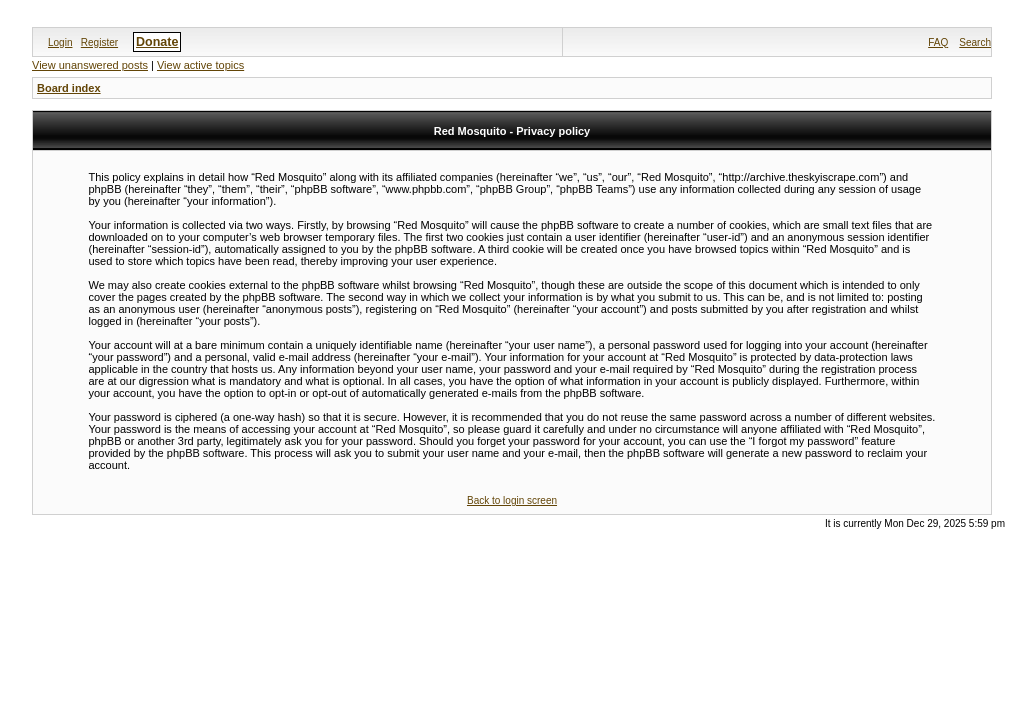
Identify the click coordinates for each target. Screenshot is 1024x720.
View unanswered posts (90, 65)
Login (60, 42)
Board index (69, 88)
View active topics (200, 65)
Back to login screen (512, 500)
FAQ (938, 42)
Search (975, 42)
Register (99, 42)
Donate (157, 42)
